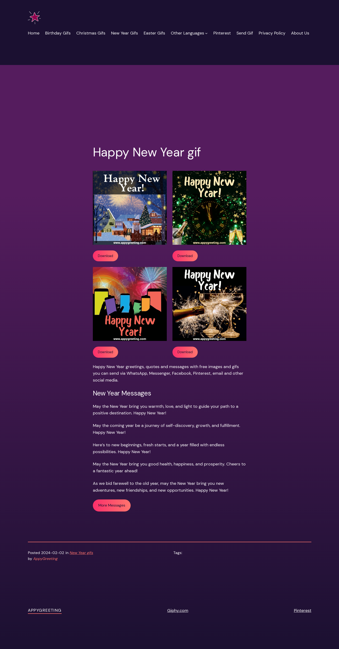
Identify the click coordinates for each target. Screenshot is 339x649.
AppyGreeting (45, 610)
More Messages (111, 505)
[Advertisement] (169, 81)
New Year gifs (81, 552)
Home (33, 33)
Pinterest (302, 610)
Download (105, 256)
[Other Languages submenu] (206, 33)
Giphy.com (177, 610)
